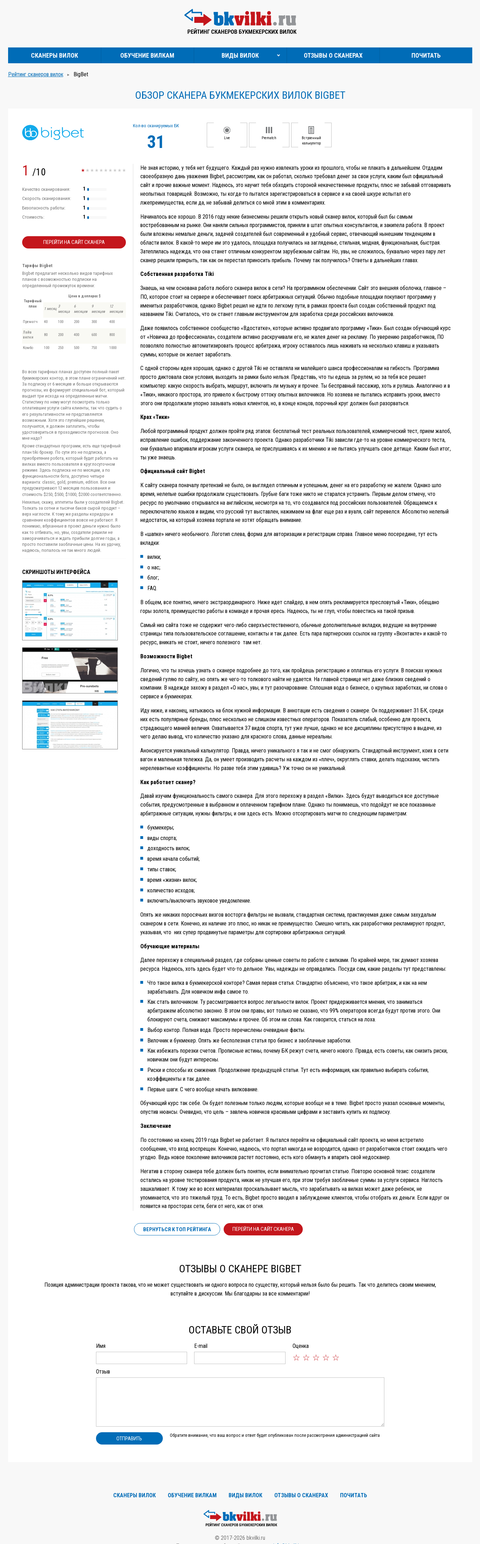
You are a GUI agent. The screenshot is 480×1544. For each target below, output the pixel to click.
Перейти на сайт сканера (74, 242)
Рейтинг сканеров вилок (35, 74)
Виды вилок (240, 55)
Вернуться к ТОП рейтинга (177, 1229)
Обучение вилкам (147, 55)
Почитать (426, 55)
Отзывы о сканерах (333, 55)
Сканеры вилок (54, 55)
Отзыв (103, 1371)
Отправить (129, 1438)
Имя (100, 1346)
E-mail (200, 1346)
